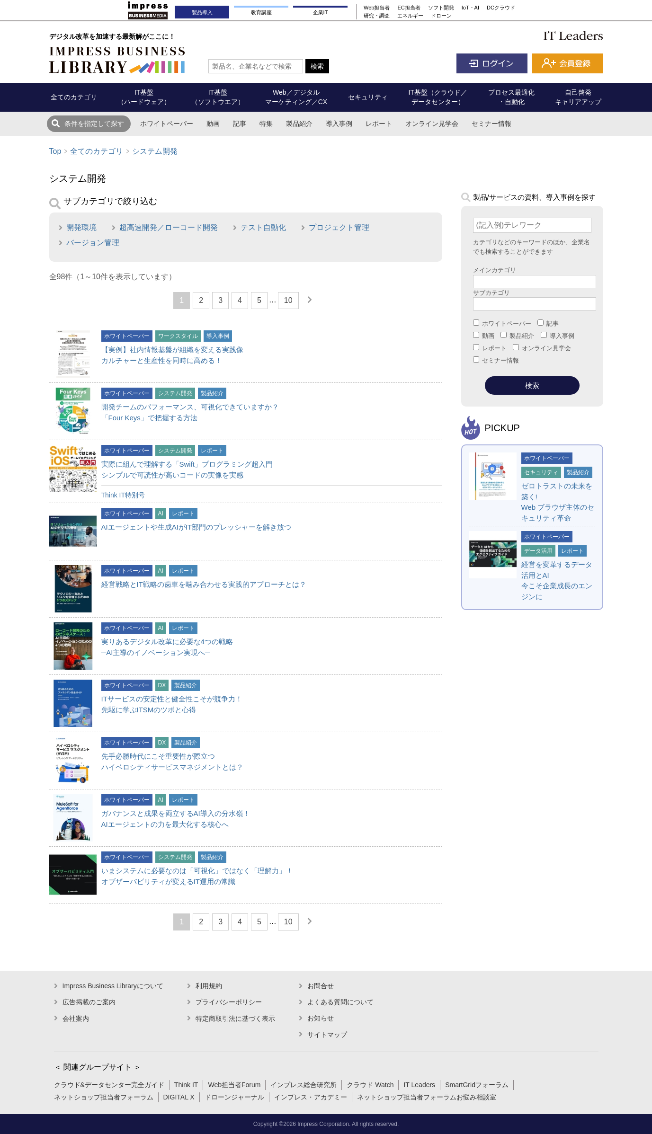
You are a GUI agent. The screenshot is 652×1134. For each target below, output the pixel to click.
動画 (213, 123)
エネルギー (410, 15)
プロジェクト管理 (339, 227)
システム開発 (155, 151)
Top (55, 151)
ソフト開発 (441, 7)
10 (288, 300)
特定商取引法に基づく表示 (235, 1018)
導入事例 (339, 123)
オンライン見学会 (431, 123)
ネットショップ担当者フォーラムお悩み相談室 (426, 1097)
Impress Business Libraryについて (113, 986)
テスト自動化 (263, 227)
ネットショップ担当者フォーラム (103, 1097)
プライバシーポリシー (229, 1002)
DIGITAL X (179, 1097)
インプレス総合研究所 (303, 1085)
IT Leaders (419, 1085)
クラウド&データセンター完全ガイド (109, 1085)
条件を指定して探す (94, 123)
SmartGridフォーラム (477, 1085)
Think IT (186, 1085)
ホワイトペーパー (166, 123)
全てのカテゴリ (96, 151)
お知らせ (320, 1018)
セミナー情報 (491, 123)
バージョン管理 (92, 243)
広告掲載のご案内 (89, 1002)
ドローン (441, 15)
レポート (379, 123)
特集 (266, 123)
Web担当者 (377, 7)
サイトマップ (327, 1034)
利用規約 (209, 986)
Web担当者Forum (234, 1085)
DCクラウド (501, 7)
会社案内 (76, 1018)
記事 (239, 123)
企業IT (320, 12)
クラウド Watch (370, 1085)
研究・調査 (377, 15)
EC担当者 (408, 7)
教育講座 (261, 12)
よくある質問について (340, 1002)
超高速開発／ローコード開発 (168, 227)
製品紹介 (299, 123)
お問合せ (320, 986)
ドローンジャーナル (234, 1097)
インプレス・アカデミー (310, 1097)
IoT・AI (470, 7)
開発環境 (81, 227)
